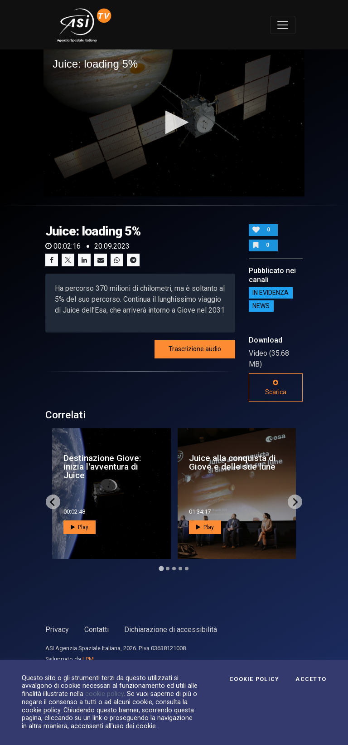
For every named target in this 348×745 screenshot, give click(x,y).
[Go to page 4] (180, 568)
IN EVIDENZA (270, 293)
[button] (174, 122)
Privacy (57, 629)
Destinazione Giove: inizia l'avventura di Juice (102, 466)
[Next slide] (295, 502)
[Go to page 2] (167, 568)
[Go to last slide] (53, 502)
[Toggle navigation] (282, 25)
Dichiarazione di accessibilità (170, 629)
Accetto (310, 679)
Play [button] (79, 527)
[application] (174, 122)
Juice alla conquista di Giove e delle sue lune (232, 462)
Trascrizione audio (195, 349)
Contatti (96, 629)
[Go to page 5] (186, 568)
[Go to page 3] (174, 568)
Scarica (275, 387)
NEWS (261, 306)
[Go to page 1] (161, 568)
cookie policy (104, 693)
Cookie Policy (254, 679)
